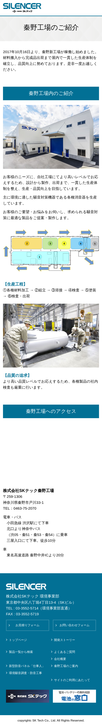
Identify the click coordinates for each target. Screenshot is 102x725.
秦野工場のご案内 (66, 666)
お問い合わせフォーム (74, 625)
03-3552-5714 (27, 608)
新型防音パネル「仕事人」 (27, 666)
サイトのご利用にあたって (72, 680)
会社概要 (60, 659)
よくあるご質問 (64, 652)
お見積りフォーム (27, 625)
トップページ (18, 640)
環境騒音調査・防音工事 (25, 673)
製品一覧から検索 (21, 652)
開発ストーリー (64, 640)
